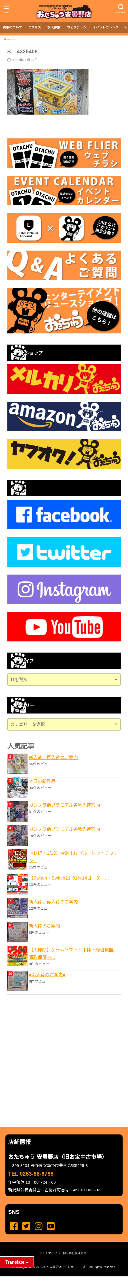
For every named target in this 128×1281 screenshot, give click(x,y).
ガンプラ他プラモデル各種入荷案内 (64, 805)
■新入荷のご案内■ (47, 974)
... (59, 1278)
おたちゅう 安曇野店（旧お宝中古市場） (61, 1267)
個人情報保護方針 (75, 1253)
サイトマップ (48, 1253)
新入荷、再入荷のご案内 (53, 757)
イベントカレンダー (107, 27)
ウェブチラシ (76, 27)
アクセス (34, 27)
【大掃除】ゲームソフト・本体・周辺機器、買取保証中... (73, 953)
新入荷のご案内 (44, 925)
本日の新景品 (42, 781)
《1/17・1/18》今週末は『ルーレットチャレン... (73, 857)
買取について (12, 27)
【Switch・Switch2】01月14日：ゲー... (69, 877)
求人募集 (53, 27)
